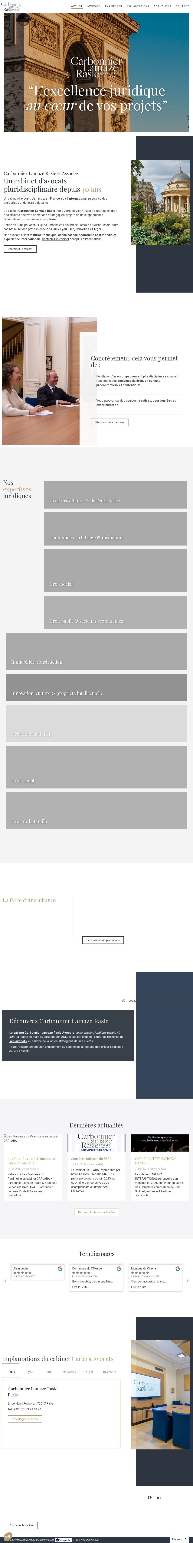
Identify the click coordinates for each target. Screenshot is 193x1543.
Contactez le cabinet (55, 239)
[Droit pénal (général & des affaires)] (96, 767)
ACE (96, 1539)
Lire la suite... (80, 1287)
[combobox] (179, 1539)
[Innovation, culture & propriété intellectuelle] (96, 687)
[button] (115, 494)
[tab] (11, 1372)
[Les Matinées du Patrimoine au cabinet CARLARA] (33, 1143)
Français (177, 1539)
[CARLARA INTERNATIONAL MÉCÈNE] (160, 1143)
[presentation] (11, 1372)
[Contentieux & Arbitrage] (115, 529)
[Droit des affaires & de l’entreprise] (115, 494)
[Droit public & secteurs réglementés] (115, 612)
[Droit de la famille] (96, 810)
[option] (96, 1277)
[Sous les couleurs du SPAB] (96, 1143)
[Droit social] (115, 570)
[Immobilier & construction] (96, 651)
